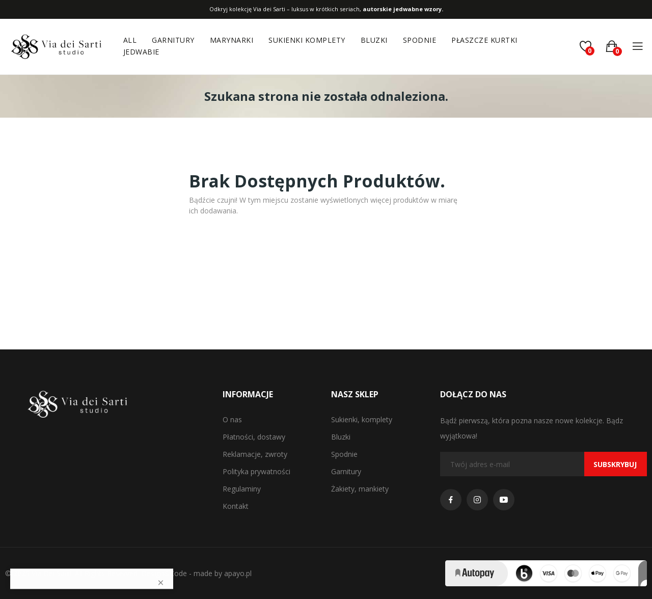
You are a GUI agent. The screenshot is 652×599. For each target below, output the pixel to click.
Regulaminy (242, 489)
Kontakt (236, 506)
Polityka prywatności (256, 471)
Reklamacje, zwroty (255, 454)
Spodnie (344, 454)
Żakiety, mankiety (360, 489)
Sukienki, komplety (361, 419)
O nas (232, 419)
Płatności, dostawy (254, 437)
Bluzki (340, 437)
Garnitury (346, 471)
